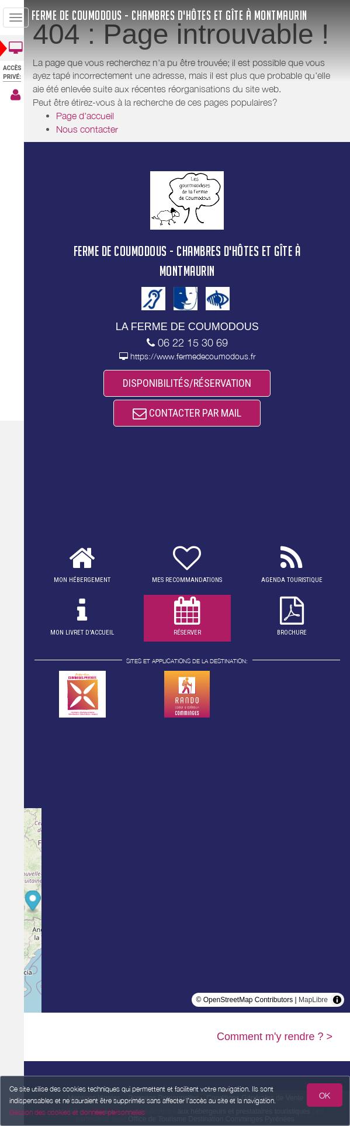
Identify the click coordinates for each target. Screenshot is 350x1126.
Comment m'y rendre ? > (274, 1038)
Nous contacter (94, 129)
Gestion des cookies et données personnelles (77, 1112)
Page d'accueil (92, 115)
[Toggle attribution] (337, 1001)
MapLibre (313, 1001)
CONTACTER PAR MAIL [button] (190, 413)
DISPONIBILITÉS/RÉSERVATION (190, 383)
